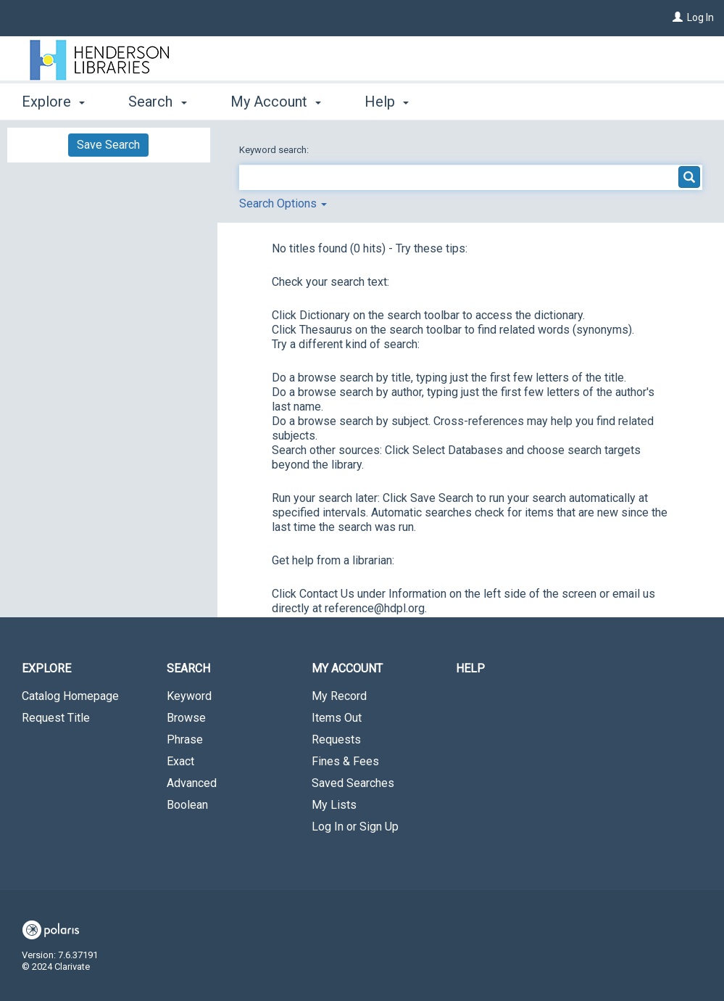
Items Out (337, 718)
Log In (700, 17)
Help (470, 668)
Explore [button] (53, 101)
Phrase (185, 739)
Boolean (187, 805)
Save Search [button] (108, 145)
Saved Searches (353, 783)
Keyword (189, 696)
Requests (336, 739)
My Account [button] (275, 101)
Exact (180, 761)
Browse (186, 718)
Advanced (192, 783)
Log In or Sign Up (355, 826)
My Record (339, 696)
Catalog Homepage (70, 696)
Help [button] (387, 101)
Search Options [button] (283, 203)
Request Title (56, 718)
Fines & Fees (345, 761)
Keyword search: (275, 149)
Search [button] (157, 101)
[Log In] (678, 17)
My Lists (334, 805)
